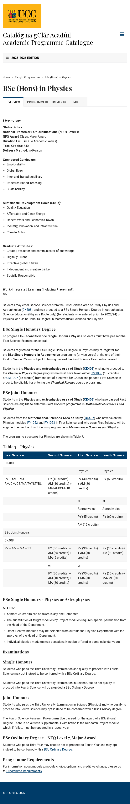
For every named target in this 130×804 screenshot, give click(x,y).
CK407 (89, 418)
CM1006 (96, 373)
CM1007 (12, 378)
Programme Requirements (24, 771)
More (77, 102)
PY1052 (32, 422)
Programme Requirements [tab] (46, 102)
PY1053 (49, 422)
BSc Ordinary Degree (58, 749)
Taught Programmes (27, 77)
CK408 (27, 310)
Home (6, 77)
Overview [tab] (13, 102)
